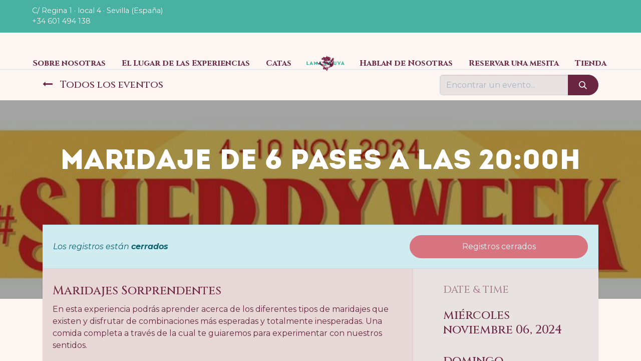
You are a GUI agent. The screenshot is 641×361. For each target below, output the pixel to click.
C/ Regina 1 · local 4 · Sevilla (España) (97, 10)
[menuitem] (69, 63)
